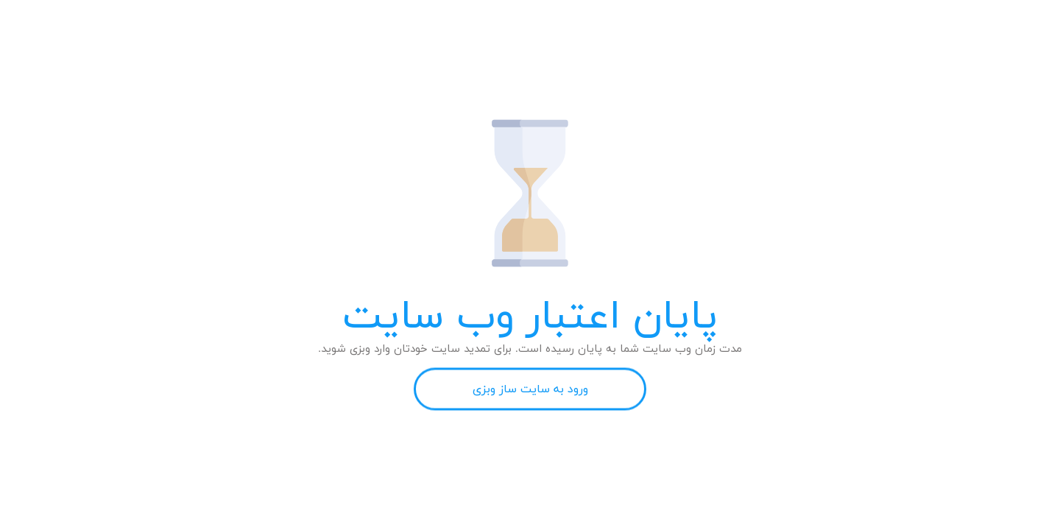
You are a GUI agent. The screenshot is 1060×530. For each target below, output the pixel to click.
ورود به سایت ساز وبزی (530, 389)
